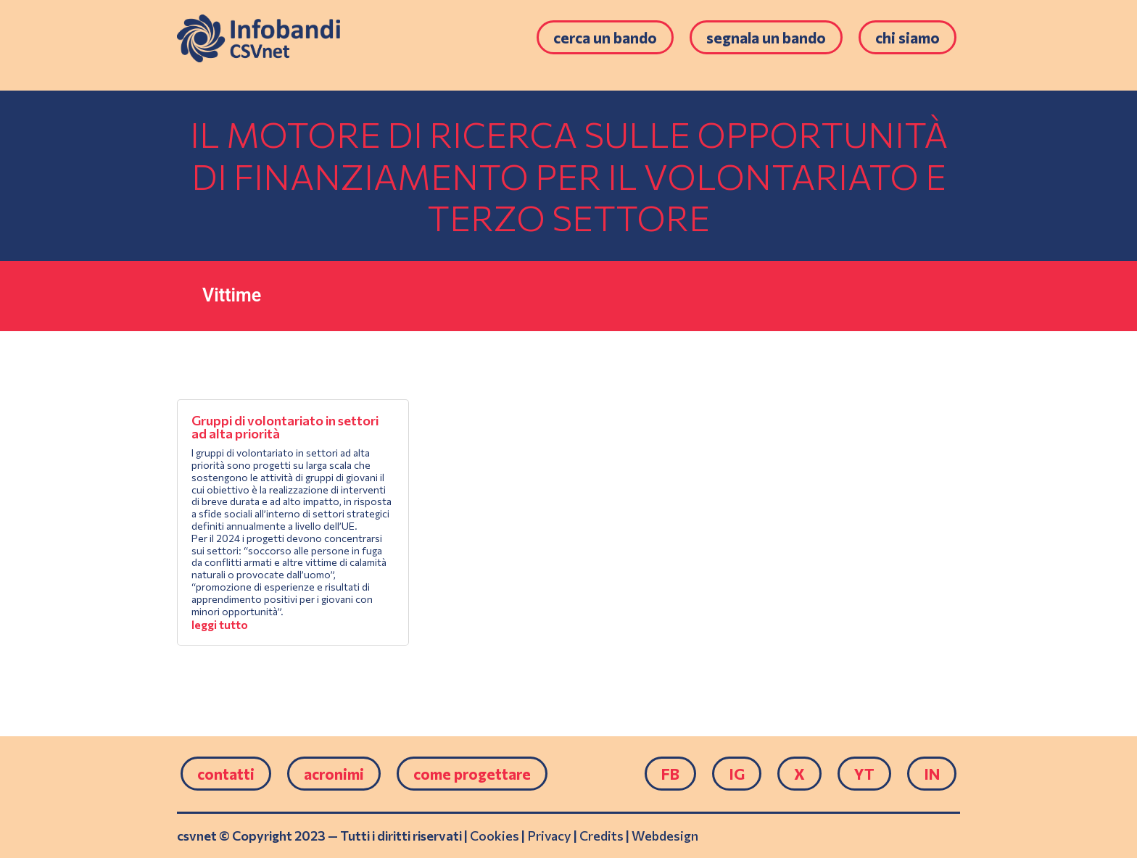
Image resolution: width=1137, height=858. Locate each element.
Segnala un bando (766, 37)
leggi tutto (219, 624)
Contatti (226, 774)
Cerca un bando (605, 37)
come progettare (472, 774)
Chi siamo (907, 37)
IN (932, 774)
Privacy (549, 836)
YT (864, 774)
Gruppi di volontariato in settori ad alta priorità (285, 426)
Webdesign (665, 836)
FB (670, 774)
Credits (601, 836)
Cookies (494, 836)
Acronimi (334, 774)
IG (737, 774)
